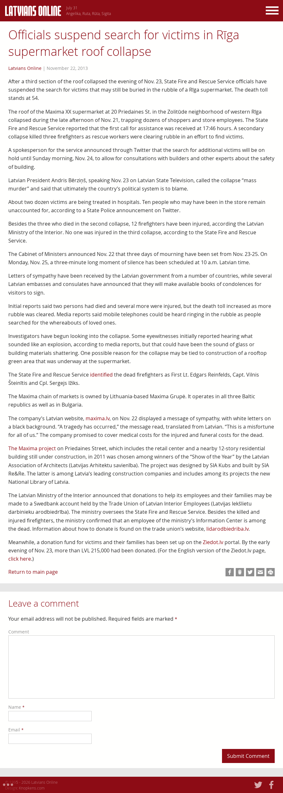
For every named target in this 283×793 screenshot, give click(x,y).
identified (101, 374)
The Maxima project (32, 448)
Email (16, 730)
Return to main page (33, 571)
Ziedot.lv (213, 542)
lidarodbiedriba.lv (227, 528)
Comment (18, 632)
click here (19, 558)
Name (16, 707)
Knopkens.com (32, 787)
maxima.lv (98, 418)
